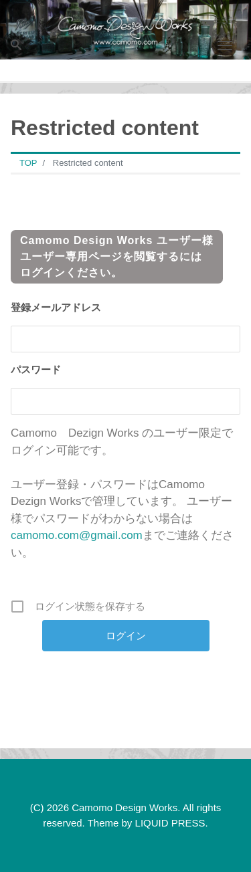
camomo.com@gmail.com (77, 535)
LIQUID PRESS (170, 823)
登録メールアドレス (56, 307)
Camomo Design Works (124, 807)
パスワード (36, 369)
